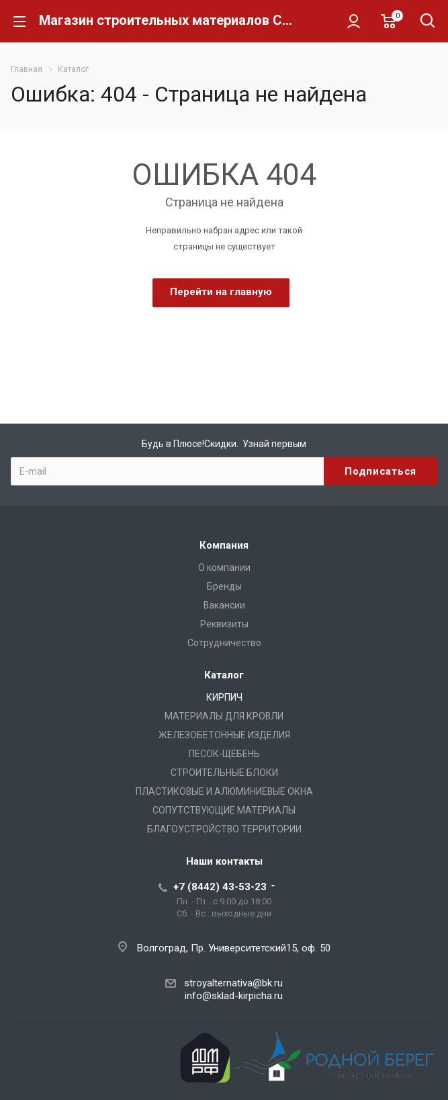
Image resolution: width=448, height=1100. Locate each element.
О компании (224, 567)
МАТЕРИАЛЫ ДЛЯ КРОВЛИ (224, 716)
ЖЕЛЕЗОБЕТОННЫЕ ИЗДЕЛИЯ (224, 735)
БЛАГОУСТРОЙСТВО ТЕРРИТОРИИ (224, 829)
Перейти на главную (221, 292)
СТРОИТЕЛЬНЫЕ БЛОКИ (224, 772)
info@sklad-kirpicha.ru (234, 996)
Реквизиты (224, 624)
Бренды (224, 586)
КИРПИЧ (224, 697)
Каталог (224, 675)
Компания (224, 545)
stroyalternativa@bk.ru (233, 983)
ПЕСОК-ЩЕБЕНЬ (224, 753)
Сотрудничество (224, 642)
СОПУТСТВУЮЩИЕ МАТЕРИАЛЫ (224, 810)
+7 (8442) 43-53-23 (220, 887)
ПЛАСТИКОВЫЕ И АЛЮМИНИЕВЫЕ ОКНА (224, 791)
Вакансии (224, 605)
